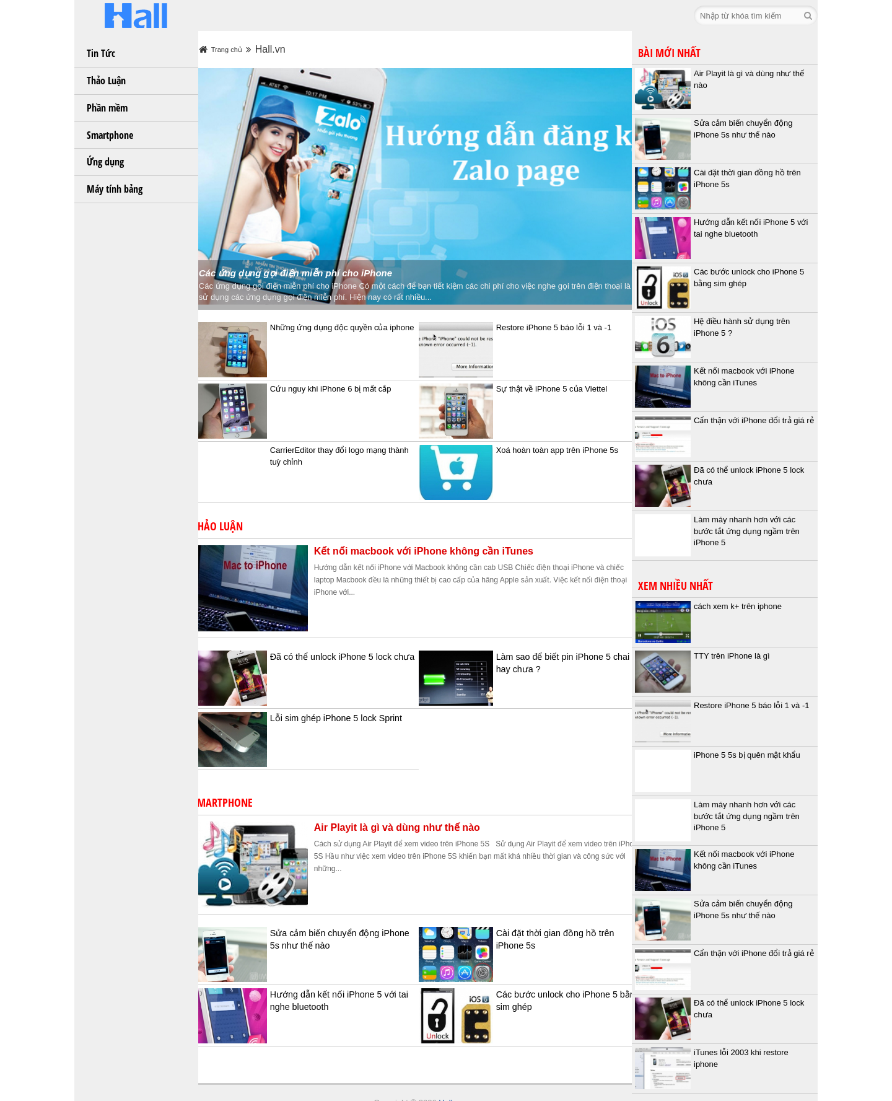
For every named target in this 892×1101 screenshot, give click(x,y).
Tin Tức (101, 53)
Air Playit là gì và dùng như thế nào (412, 807)
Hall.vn (447, 1082)
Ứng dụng (105, 162)
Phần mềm (107, 108)
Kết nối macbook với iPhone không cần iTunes (438, 531)
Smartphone (110, 135)
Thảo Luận (106, 80)
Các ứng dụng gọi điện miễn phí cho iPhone (310, 253)
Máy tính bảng (114, 189)
